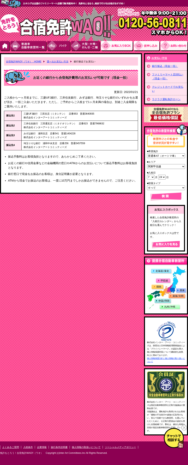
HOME (5, 46)
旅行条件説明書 (59, 447)
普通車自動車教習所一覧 (28, 46)
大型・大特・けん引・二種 (86, 46)
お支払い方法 (159, 58)
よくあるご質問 (10, 447)
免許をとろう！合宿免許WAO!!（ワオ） (21, 453)
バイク (59, 46)
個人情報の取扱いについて (86, 447)
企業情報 (42, 447)
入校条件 (28, 447)
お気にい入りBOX (117, 46)
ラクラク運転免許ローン (166, 99)
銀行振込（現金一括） (165, 66)
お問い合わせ (174, 46)
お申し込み (147, 46)
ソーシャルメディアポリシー (120, 447)
